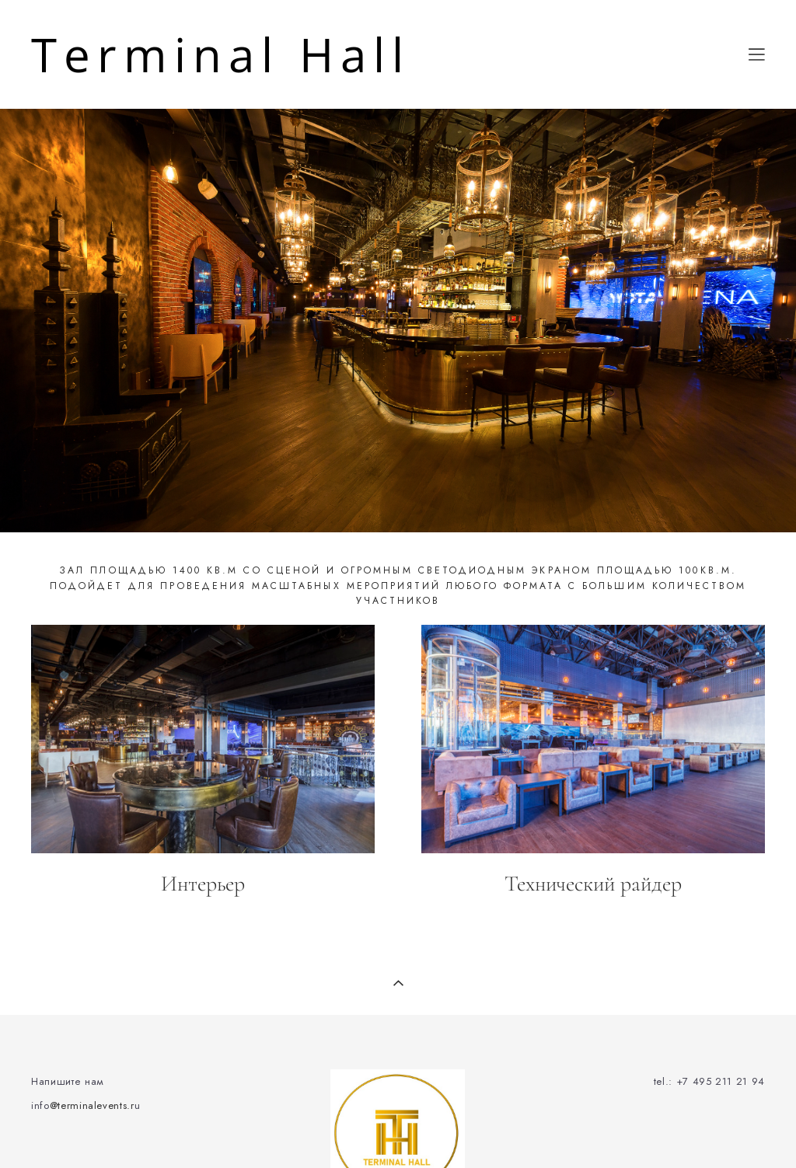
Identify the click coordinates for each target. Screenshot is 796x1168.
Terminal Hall (220, 54)
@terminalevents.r (92, 1105)
